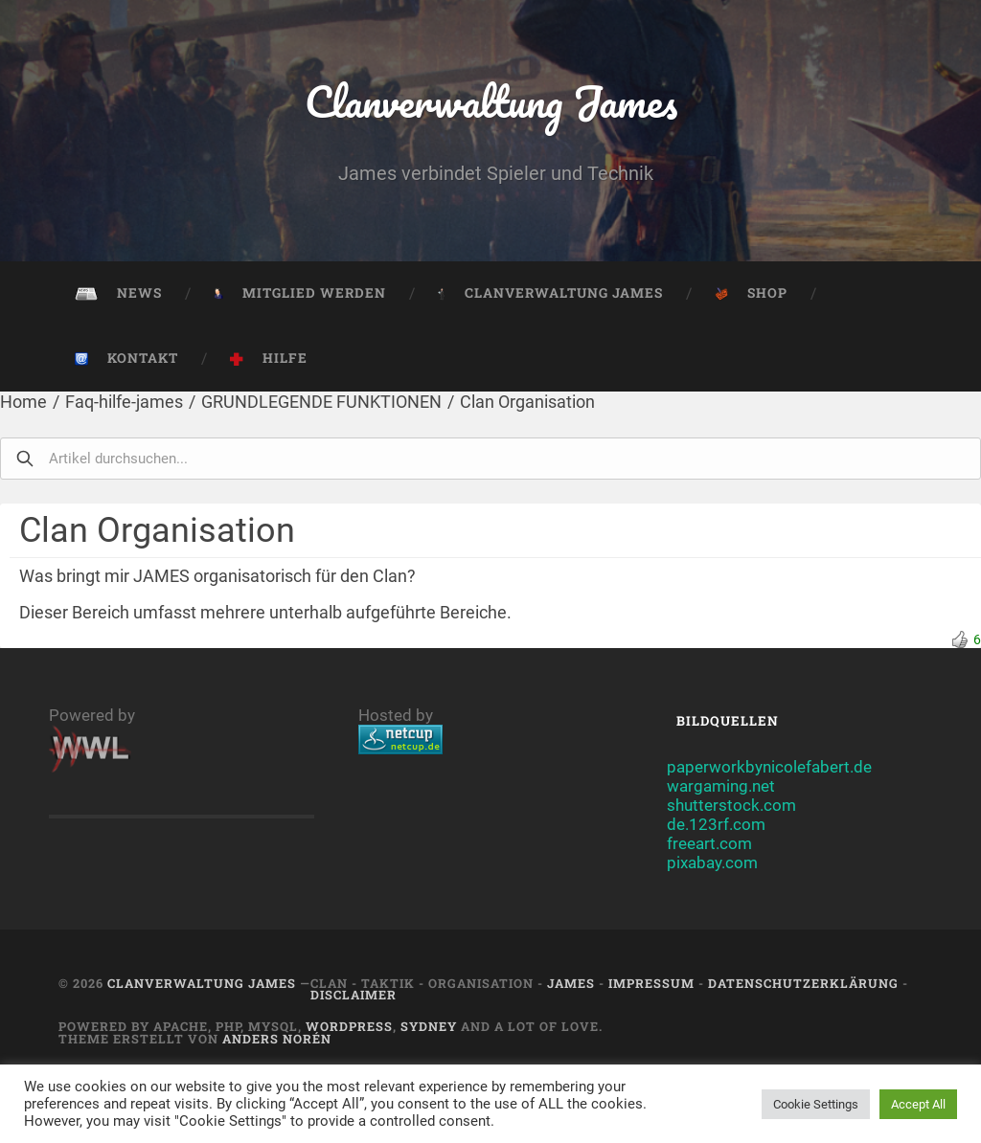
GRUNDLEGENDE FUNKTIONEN (321, 402)
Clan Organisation (527, 402)
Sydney (428, 1026)
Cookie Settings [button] (815, 1104)
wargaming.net (721, 786)
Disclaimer (353, 994)
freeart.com (709, 843)
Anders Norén (276, 1038)
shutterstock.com (731, 805)
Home (23, 402)
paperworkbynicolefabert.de (769, 766)
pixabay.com (712, 862)
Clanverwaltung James (491, 101)
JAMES (571, 983)
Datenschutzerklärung (803, 983)
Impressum (651, 983)
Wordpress (349, 1026)
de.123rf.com (716, 824)
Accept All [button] (918, 1104)
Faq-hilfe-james (124, 402)
